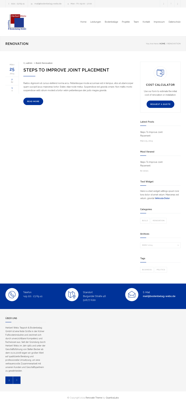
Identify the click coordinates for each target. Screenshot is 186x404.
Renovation (47, 63)
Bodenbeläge (111, 22)
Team (136, 22)
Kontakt (146, 22)
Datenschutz (175, 22)
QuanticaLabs (112, 398)
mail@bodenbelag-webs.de (48, 4)
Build (38, 63)
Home (83, 22)
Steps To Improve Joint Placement (66, 70)
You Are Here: (152, 43)
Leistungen (95, 22)
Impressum (159, 22)
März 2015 (160, 245)
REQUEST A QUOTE (160, 104)
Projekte (126, 22)
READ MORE (33, 101)
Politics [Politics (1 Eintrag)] (161, 270)
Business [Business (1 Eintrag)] (147, 270)
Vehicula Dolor (162, 198)
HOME (162, 43)
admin (29, 63)
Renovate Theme (94, 398)
